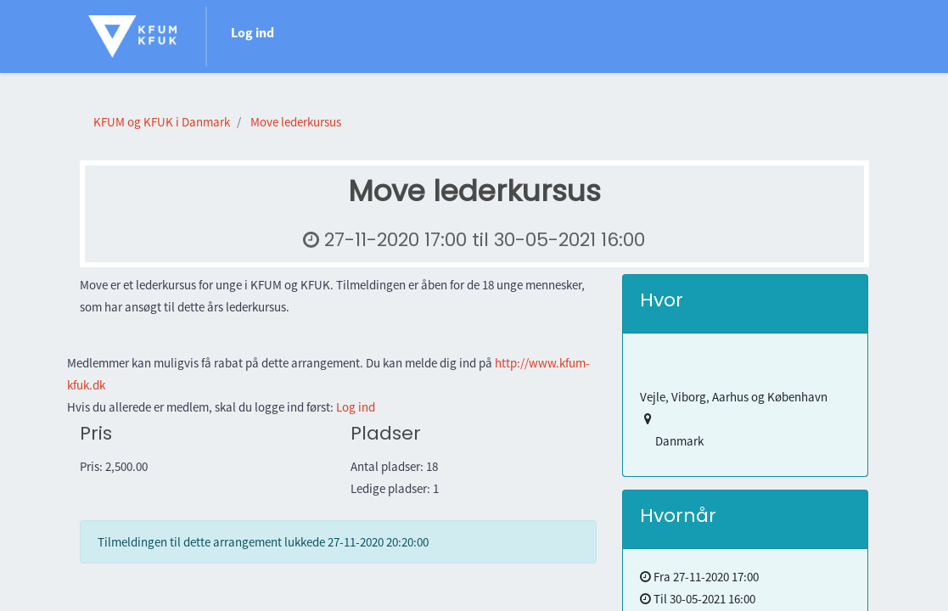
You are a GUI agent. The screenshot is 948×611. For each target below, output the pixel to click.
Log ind (252, 32)
